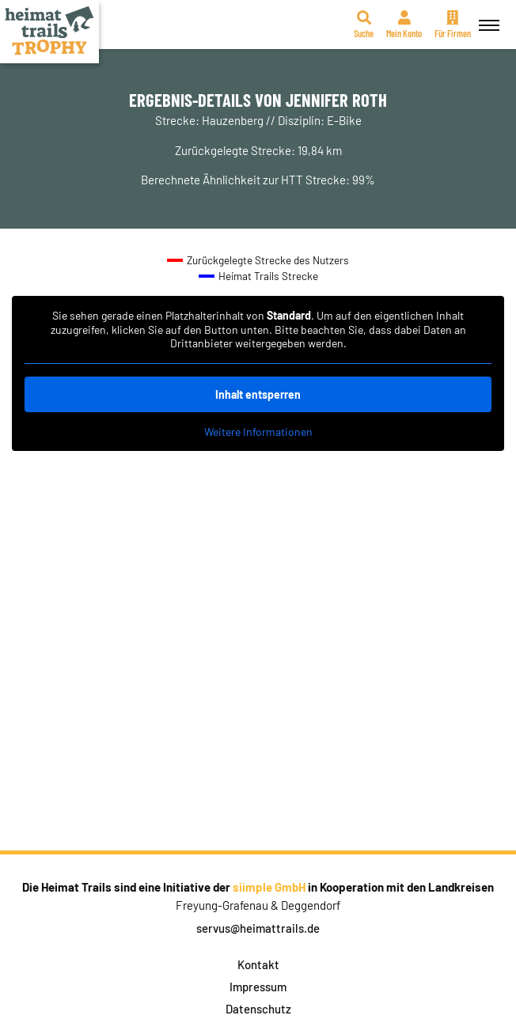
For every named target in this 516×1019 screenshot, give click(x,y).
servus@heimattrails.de (258, 928)
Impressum (258, 986)
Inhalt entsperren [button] (258, 394)
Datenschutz (258, 1009)
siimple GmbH (269, 887)
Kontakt (258, 964)
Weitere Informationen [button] (258, 431)
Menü (486, 16)
